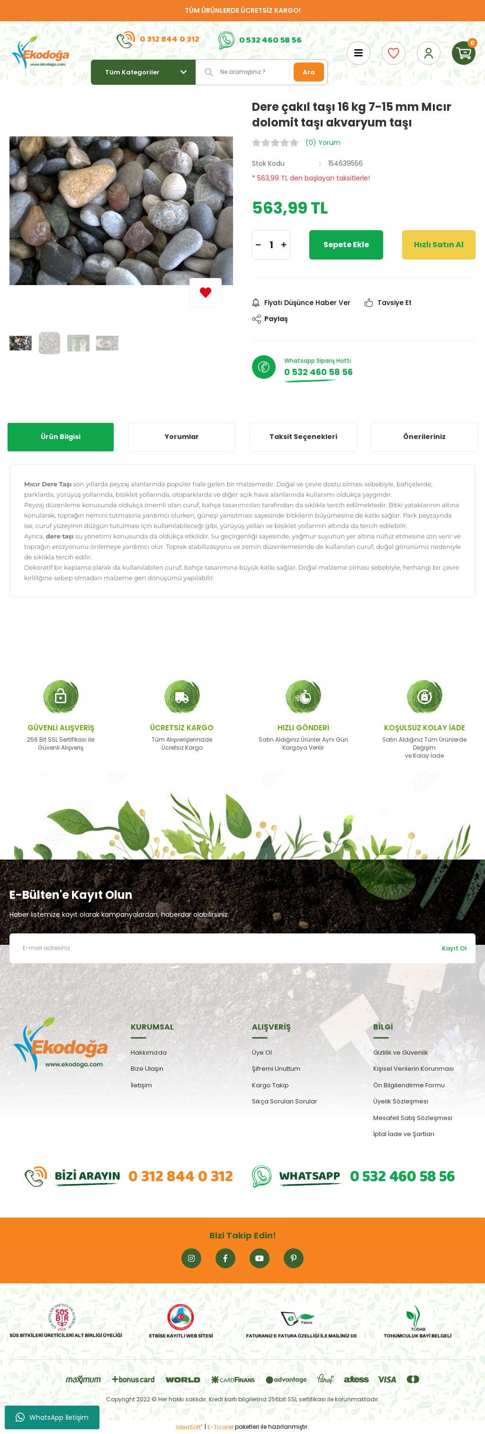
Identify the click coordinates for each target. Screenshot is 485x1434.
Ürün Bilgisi (61, 436)
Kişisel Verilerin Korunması (413, 1068)
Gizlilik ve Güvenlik (400, 1052)
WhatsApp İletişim (52, 1417)
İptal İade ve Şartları (403, 1133)
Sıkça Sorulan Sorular (284, 1101)
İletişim (141, 1085)
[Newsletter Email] (242, 948)
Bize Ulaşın (147, 1068)
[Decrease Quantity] (258, 245)
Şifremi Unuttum (276, 1068)
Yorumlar (182, 436)
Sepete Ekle (346, 244)
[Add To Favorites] (205, 292)
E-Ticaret (220, 1427)
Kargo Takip (270, 1085)
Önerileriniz (424, 436)
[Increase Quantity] (284, 245)
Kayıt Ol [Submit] (454, 948)
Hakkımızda (149, 1052)
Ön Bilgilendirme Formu (409, 1085)
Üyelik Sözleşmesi (400, 1101)
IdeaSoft (189, 1427)
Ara (309, 72)
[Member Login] (428, 53)
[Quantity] (271, 245)
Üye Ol (262, 1052)
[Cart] (464, 53)
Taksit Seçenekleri (303, 436)
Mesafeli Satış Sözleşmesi (412, 1117)
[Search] (262, 72)
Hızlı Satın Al (439, 244)
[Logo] (40, 53)
